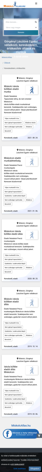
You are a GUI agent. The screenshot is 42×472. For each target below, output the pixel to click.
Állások (7, 63)
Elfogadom (34, 469)
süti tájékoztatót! (17, 464)
